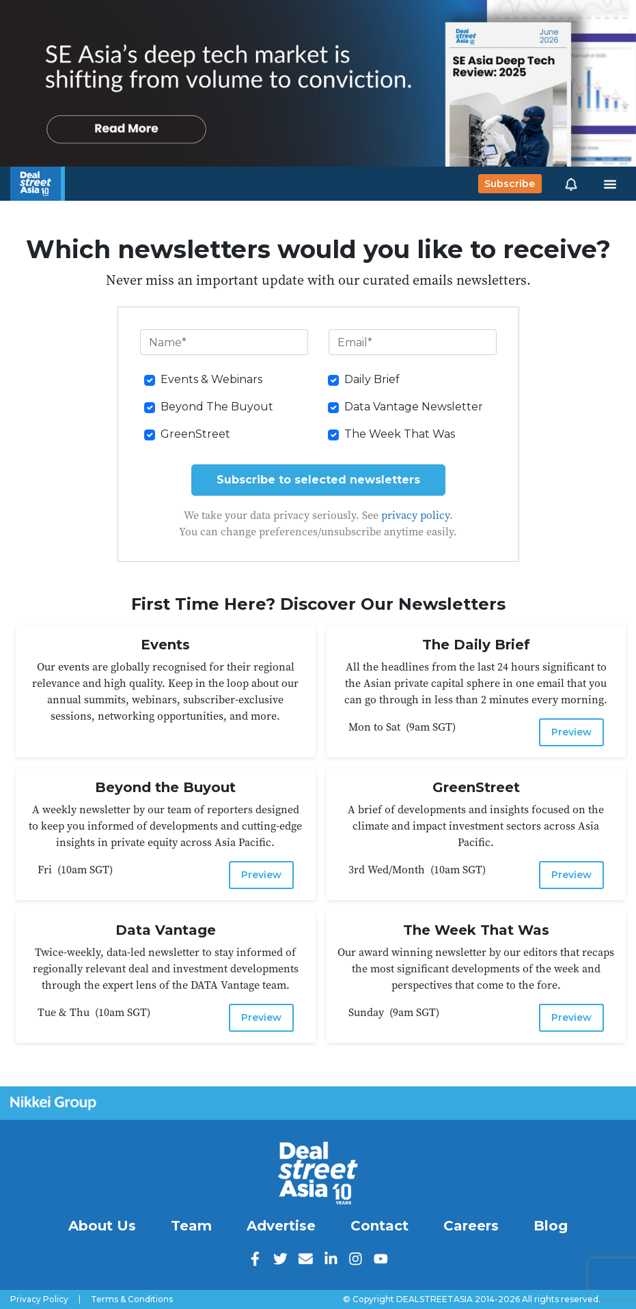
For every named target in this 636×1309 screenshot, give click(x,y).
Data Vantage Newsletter (413, 406)
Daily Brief (372, 379)
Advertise (281, 1225)
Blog (551, 1225)
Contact (379, 1225)
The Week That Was (399, 433)
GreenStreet (195, 433)
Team (191, 1225)
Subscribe (509, 184)
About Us (102, 1225)
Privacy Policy (39, 1299)
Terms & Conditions (132, 1299)
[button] (571, 183)
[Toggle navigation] (610, 183)
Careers (471, 1225)
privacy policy (415, 514)
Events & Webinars (211, 379)
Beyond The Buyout (217, 406)
